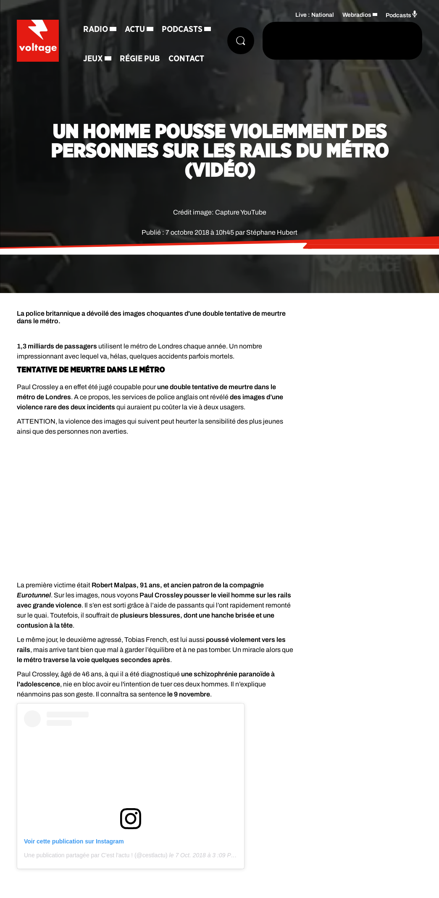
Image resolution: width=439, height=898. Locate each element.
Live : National (314, 15)
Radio (95, 29)
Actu (135, 29)
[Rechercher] (240, 40)
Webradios (356, 15)
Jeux (93, 59)
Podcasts (182, 29)
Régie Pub (140, 59)
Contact (186, 59)
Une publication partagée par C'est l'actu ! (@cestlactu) (96, 855)
